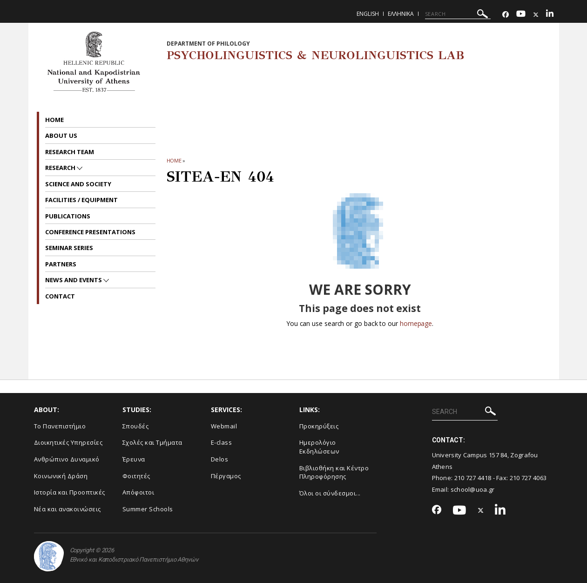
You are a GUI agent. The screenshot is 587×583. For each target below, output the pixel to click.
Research (61, 167)
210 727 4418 (473, 478)
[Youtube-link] (521, 15)
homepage (416, 323)
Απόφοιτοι (138, 492)
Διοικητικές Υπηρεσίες (68, 442)
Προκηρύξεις (319, 426)
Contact (60, 296)
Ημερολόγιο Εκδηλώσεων (319, 446)
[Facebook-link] (505, 15)
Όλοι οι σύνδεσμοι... (330, 493)
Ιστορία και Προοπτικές (69, 492)
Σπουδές (135, 426)
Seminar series (69, 248)
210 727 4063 (528, 478)
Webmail (224, 426)
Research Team (69, 152)
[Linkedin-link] (549, 15)
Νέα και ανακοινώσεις (67, 509)
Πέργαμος (226, 476)
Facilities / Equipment (81, 200)
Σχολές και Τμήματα (152, 442)
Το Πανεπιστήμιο (60, 426)
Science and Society (78, 184)
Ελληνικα (401, 14)
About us (61, 135)
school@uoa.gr (473, 489)
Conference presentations (90, 232)
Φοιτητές (136, 476)
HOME (174, 160)
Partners (60, 264)
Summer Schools (147, 509)
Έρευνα (133, 459)
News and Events (74, 280)
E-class (221, 442)
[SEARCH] (458, 14)
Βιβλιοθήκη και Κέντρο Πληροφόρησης (334, 472)
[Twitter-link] (536, 15)
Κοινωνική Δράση (61, 476)
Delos (220, 459)
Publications (67, 216)
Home (54, 119)
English (368, 14)
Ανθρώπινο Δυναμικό (67, 459)
